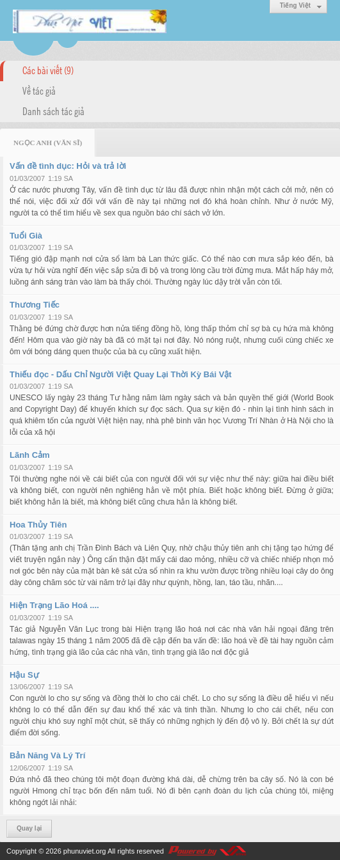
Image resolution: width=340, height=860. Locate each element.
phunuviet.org (84, 851)
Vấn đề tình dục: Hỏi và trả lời (68, 166)
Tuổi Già (26, 235)
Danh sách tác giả (53, 111)
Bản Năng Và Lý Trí (47, 755)
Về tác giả (39, 90)
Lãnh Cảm (30, 455)
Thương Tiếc (35, 304)
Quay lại (29, 828)
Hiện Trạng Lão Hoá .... (54, 605)
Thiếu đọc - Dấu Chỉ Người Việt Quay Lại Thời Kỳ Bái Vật (121, 374)
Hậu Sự (24, 675)
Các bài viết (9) (48, 70)
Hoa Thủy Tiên (38, 524)
